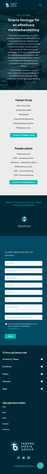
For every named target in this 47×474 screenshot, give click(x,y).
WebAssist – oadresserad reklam (23, 162)
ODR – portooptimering (23, 175)
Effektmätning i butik (23, 166)
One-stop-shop (23, 105)
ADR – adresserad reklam (23, 158)
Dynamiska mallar (23, 110)
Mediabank (23, 114)
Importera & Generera (23, 119)
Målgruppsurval (23, 127)
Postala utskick (23, 148)
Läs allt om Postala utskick (23, 182)
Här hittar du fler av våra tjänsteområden (23, 204)
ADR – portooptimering (23, 171)
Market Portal (23, 100)
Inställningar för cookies (23, 466)
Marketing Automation (23, 123)
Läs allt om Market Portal (24, 135)
